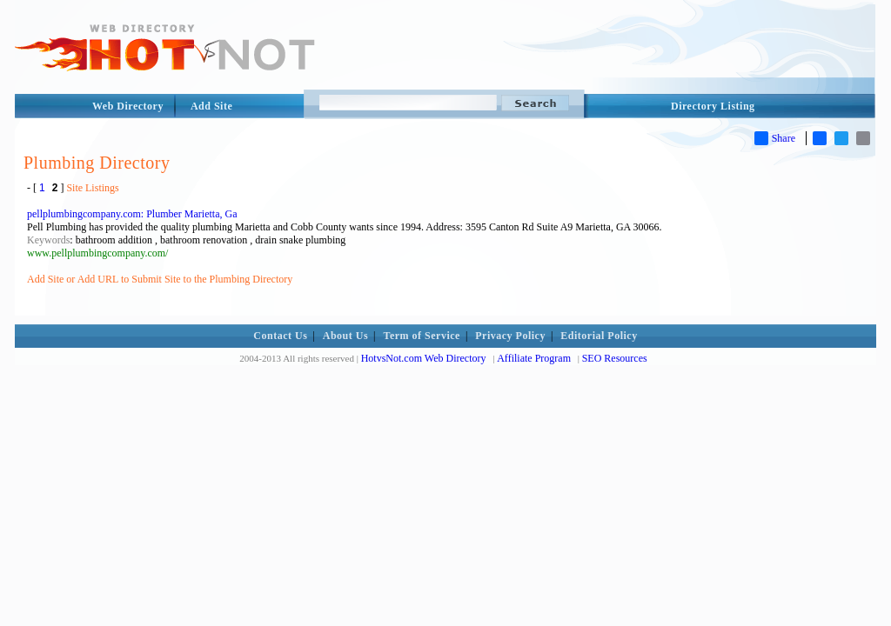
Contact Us (280, 336)
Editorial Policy (598, 336)
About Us (345, 336)
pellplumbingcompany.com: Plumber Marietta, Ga (132, 214)
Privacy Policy (510, 336)
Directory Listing (713, 106)
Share (774, 138)
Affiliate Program (534, 358)
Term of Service (422, 336)
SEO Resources (614, 358)
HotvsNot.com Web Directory (423, 358)
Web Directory (128, 106)
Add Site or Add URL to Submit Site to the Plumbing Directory (159, 279)
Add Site (211, 106)
